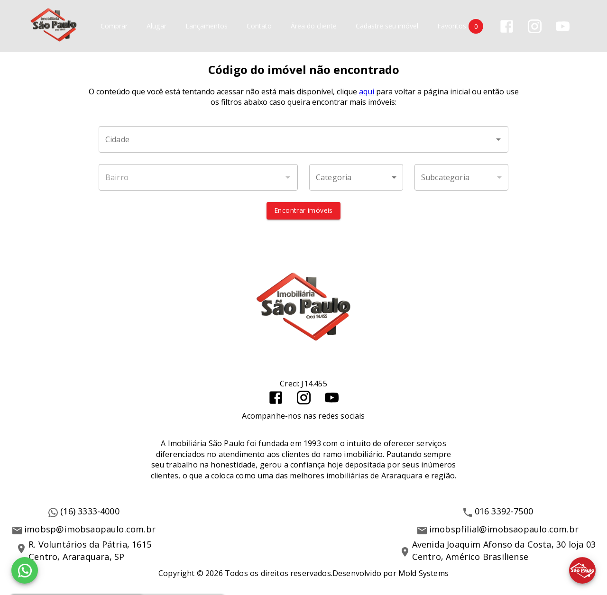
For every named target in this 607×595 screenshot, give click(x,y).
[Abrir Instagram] (534, 26)
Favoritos (460, 26)
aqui (366, 92)
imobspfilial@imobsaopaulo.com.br (504, 529)
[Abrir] (498, 139)
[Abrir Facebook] (506, 26)
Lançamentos (206, 26)
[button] (356, 178)
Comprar (114, 26)
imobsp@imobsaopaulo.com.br (90, 529)
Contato (259, 26)
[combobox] (303, 140)
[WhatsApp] (24, 570)
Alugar (156, 26)
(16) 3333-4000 (90, 511)
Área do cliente (314, 26)
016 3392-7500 (504, 511)
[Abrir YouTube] (562, 26)
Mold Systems (423, 573)
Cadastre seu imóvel (387, 26)
